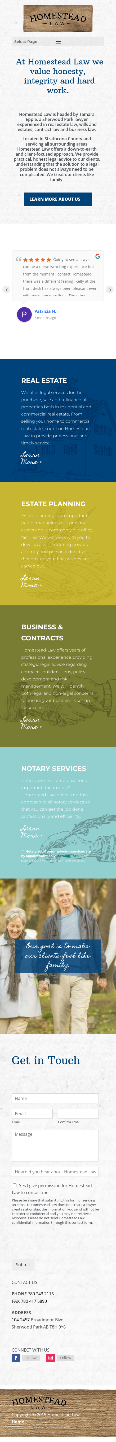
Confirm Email (69, 1122)
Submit (23, 1265)
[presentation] (52, 1250)
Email (16, 1122)
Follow (31, 1357)
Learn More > (31, 459)
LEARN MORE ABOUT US (54, 199)
